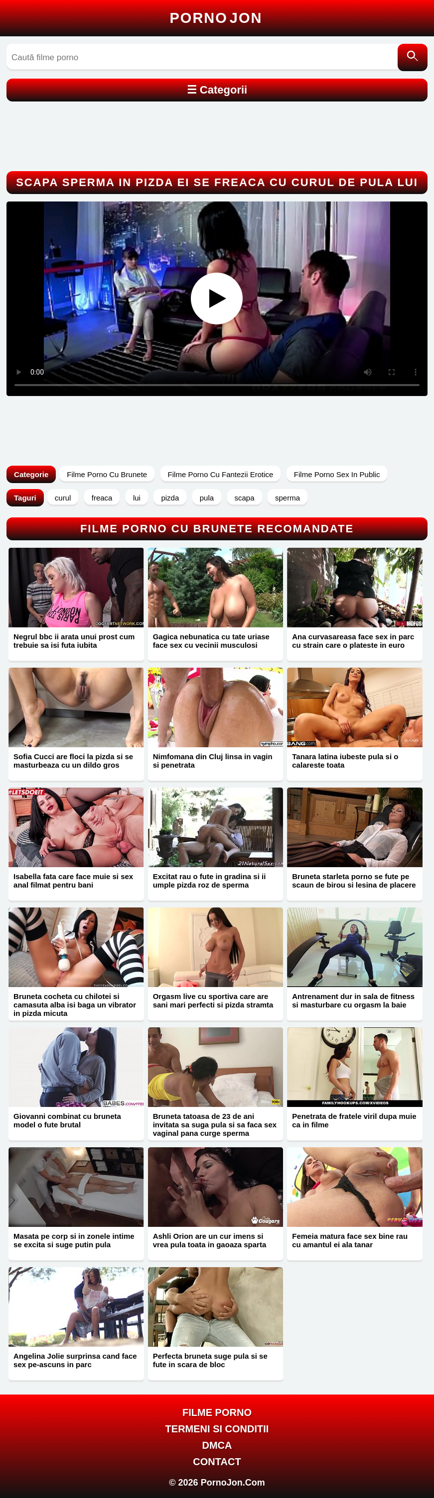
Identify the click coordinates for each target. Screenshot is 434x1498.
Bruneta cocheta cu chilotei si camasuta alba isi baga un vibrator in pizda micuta (74, 1004)
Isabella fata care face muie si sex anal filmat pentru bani (73, 880)
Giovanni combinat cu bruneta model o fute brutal (67, 1120)
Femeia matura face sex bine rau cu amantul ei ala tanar (350, 1240)
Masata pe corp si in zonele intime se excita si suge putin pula (74, 1240)
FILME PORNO (217, 1412)
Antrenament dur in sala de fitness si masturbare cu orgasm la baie (353, 1000)
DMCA (217, 1445)
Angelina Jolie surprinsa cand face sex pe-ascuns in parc (75, 1360)
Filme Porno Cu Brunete (107, 474)
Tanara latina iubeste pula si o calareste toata (345, 760)
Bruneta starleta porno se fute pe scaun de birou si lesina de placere (354, 880)
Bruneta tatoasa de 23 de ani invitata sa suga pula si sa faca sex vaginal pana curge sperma (215, 1124)
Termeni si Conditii (217, 1428)
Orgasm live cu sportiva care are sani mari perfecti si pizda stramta (213, 1000)
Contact (217, 1461)
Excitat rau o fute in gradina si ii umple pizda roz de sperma (209, 880)
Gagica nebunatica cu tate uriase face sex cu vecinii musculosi (211, 640)
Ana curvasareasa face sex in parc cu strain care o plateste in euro (353, 640)
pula (207, 498)
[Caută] (413, 57)
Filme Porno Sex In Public (337, 474)
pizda (170, 498)
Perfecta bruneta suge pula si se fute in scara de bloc (210, 1360)
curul (63, 498)
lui (137, 498)
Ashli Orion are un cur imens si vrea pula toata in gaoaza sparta (210, 1240)
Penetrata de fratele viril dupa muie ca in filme (354, 1120)
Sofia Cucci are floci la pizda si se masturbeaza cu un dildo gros (73, 760)
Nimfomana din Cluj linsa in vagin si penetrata (213, 760)
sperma (287, 498)
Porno (216, 18)
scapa (245, 498)
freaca (102, 498)
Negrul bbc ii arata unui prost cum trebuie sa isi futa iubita (74, 640)
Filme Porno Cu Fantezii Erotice (221, 474)
